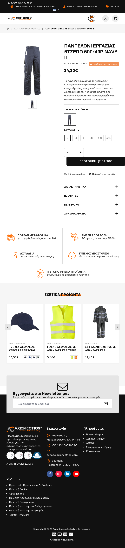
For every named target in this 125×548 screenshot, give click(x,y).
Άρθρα (90, 442)
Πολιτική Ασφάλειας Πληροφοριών (29, 497)
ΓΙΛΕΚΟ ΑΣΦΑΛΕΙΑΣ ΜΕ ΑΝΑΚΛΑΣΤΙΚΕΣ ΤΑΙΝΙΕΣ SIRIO (62, 348)
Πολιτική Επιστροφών (21, 502)
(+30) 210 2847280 (22, 3)
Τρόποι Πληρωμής (19, 514)
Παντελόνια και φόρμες (27, 28)
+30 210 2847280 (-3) (65, 445)
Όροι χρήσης (16, 493)
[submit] (106, 403)
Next (117, 327)
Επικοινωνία (93, 451)
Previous (8, 327)
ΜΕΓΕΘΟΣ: (71, 130)
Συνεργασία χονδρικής (99, 447)
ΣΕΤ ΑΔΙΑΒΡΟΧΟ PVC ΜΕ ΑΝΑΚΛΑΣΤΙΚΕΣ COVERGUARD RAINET (100, 348)
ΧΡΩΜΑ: (76, 109)
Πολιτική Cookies (19, 489)
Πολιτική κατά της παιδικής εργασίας (30, 506)
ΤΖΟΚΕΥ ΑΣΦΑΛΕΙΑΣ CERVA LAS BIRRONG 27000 (22, 348)
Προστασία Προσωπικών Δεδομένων (30, 485)
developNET (68, 539)
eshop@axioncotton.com (62, 454)
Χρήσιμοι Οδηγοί (95, 438)
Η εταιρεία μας (95, 434)
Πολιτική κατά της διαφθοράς (26, 510)
